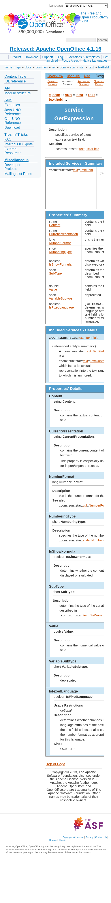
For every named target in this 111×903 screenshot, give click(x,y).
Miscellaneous (16, 160)
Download (31, 57)
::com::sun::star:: (63, 337)
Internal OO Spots (18, 144)
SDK (8, 100)
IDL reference (15, 81)
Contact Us (101, 837)
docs (28, 67)
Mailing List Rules (18, 174)
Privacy (89, 837)
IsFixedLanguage (61, 307)
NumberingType (60, 252)
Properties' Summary (84, 83)
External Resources (12, 151)
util (85, 505)
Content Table (15, 76)
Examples (12, 105)
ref (53, 67)
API (7, 88)
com (63, 67)
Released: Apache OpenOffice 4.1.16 (55, 49)
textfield (103, 67)
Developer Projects (12, 167)
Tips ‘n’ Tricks (16, 134)
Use (87, 76)
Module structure (17, 93)
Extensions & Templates (83, 57)
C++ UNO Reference (12, 121)
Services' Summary (52, 83)
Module (73, 76)
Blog (60, 57)
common (42, 67)
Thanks (62, 840)
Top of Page (55, 764)
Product (15, 57)
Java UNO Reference (12, 112)
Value (53, 289)
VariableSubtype (60, 298)
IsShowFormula (60, 264)
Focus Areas (70, 60)
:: (50, 95)
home (8, 67)
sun (72, 67)
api (19, 67)
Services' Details (99, 83)
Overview (55, 76)
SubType (55, 273)
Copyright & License (72, 837)
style (86, 540)
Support (47, 57)
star (81, 67)
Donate (53, 840)
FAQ (7, 139)
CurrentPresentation (63, 234)
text (91, 67)
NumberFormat (60, 243)
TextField (92, 149)
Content (54, 225)
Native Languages (95, 60)
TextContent (98, 361)
